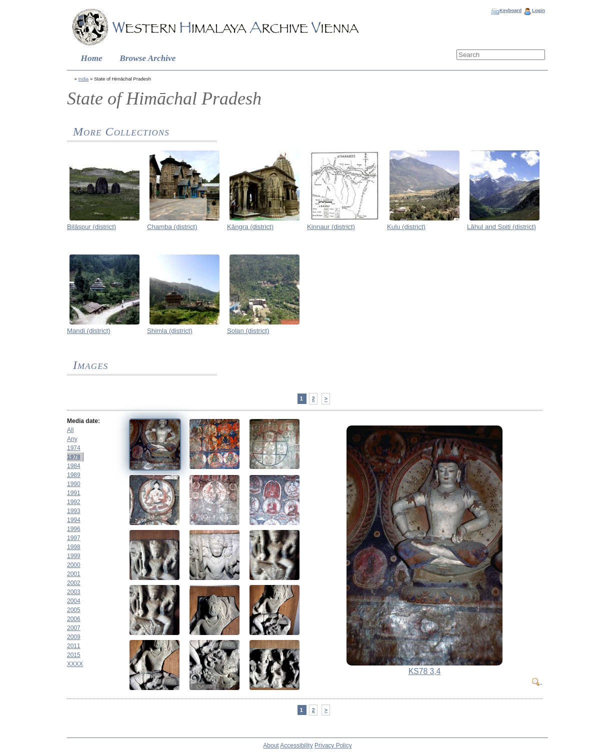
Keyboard (511, 10)
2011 (73, 646)
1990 (73, 484)
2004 (73, 601)
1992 (73, 502)
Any (72, 439)
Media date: (83, 421)
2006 (73, 619)
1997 (73, 538)
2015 (73, 655)
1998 (73, 547)
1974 (73, 448)
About (270, 745)
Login (538, 10)
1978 (73, 457)
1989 (73, 475)
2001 (73, 574)
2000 (73, 565)
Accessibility (296, 745)
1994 (73, 520)
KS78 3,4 (424, 671)
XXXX (75, 664)
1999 (73, 556)
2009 (73, 637)
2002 (73, 583)
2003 (73, 592)
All (70, 430)
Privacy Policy (333, 745)
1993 (73, 511)
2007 (73, 628)
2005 (73, 610)
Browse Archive (148, 58)
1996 (73, 529)
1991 (73, 493)
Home (91, 58)
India (83, 79)
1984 (73, 466)
